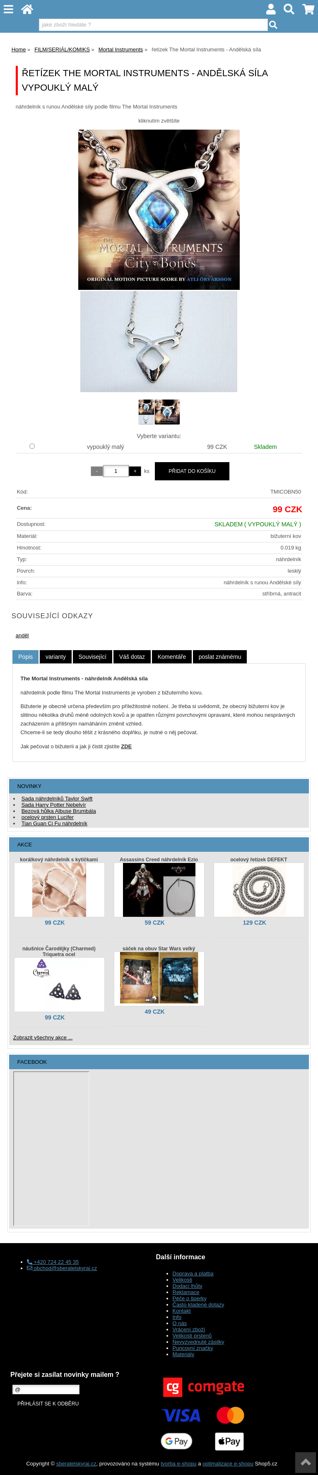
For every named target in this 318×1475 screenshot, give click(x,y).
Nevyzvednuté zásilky (198, 1342)
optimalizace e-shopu (227, 1464)
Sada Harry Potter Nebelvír (54, 805)
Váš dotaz (132, 656)
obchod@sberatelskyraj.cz (62, 1268)
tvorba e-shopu (179, 1464)
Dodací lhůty (187, 1286)
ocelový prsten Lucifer (48, 817)
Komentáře (172, 656)
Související (93, 656)
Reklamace (186, 1292)
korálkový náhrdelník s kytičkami (59, 860)
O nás (180, 1323)
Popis (25, 656)
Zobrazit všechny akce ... (43, 1037)
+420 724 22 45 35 (53, 1262)
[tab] (25, 657)
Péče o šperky (190, 1298)
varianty (56, 656)
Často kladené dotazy (198, 1304)
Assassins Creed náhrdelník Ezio (159, 860)
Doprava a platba (193, 1273)
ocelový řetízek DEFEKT (258, 860)
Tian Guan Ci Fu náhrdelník (54, 823)
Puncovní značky (193, 1348)
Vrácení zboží (189, 1329)
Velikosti (183, 1280)
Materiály (184, 1354)
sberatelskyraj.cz (76, 1464)
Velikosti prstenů (192, 1336)
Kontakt (182, 1311)
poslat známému (220, 656)
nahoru (305, 1462)
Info (177, 1317)
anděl (22, 635)
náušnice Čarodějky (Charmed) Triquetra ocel (59, 951)
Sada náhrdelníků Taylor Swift (57, 798)
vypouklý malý (105, 446)
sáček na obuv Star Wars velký (159, 949)
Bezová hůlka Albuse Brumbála (59, 811)
